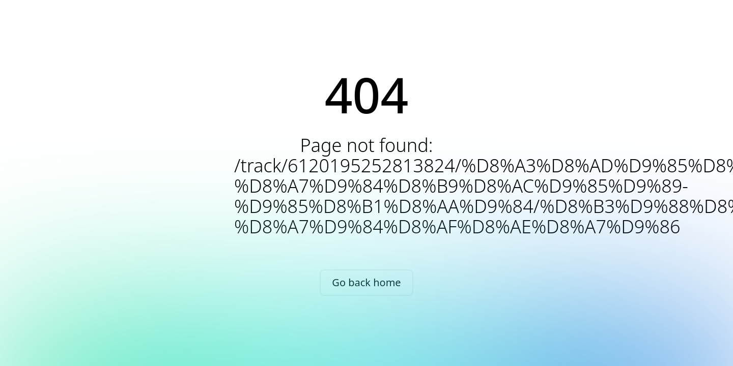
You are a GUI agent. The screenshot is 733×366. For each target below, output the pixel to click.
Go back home (366, 282)
